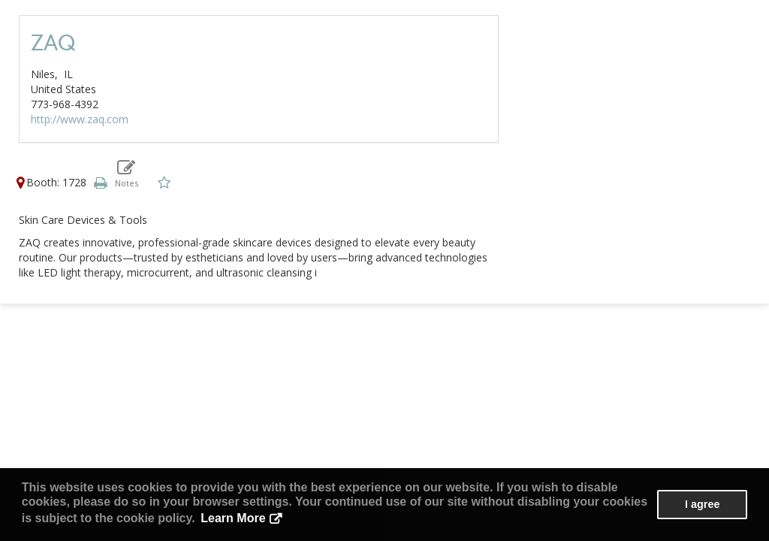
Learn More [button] (233, 518)
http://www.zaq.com (79, 119)
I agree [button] (702, 504)
